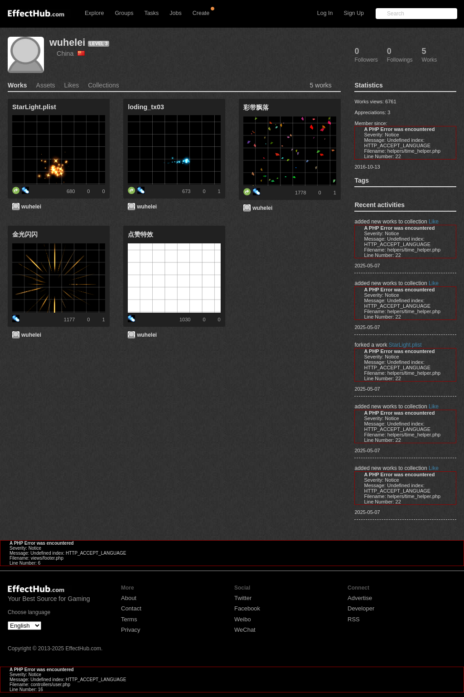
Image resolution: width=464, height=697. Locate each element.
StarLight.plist (405, 345)
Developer (361, 608)
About (128, 598)
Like (434, 221)
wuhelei (67, 42)
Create (201, 13)
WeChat (245, 629)
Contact (131, 608)
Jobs (175, 13)
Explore (94, 13)
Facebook (247, 608)
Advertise (360, 598)
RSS (354, 619)
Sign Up (354, 13)
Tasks (151, 13)
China (71, 53)
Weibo (242, 619)
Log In (325, 13)
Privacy (130, 629)
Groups (124, 13)
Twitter (242, 598)
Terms (129, 619)
